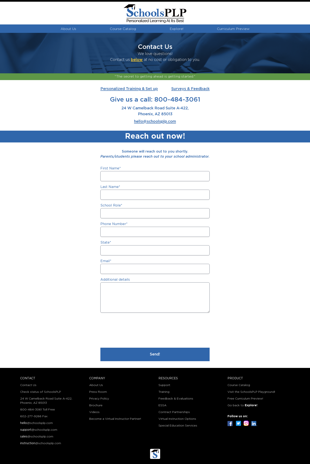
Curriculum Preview (233, 29)
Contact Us (28, 385)
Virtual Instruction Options (177, 419)
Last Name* (110, 187)
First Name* (110, 168)
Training (163, 392)
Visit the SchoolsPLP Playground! (251, 392)
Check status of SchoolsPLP (40, 392)
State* (105, 242)
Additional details (115, 279)
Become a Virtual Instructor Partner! (115, 419)
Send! (155, 354)
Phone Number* (114, 224)
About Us (68, 29)
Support (164, 385)
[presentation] (132, 331)
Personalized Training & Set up (129, 89)
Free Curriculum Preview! (245, 398)
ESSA (162, 405)
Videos (94, 412)
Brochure (95, 405)
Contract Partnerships (174, 412)
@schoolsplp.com (36, 423)
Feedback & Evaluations (175, 398)
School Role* (111, 205)
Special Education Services (177, 425)
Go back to (242, 405)
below (137, 60)
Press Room (98, 392)
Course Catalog (123, 29)
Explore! (176, 29)
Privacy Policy (99, 398)
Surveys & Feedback (190, 89)
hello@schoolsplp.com (155, 121)
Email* (105, 261)
